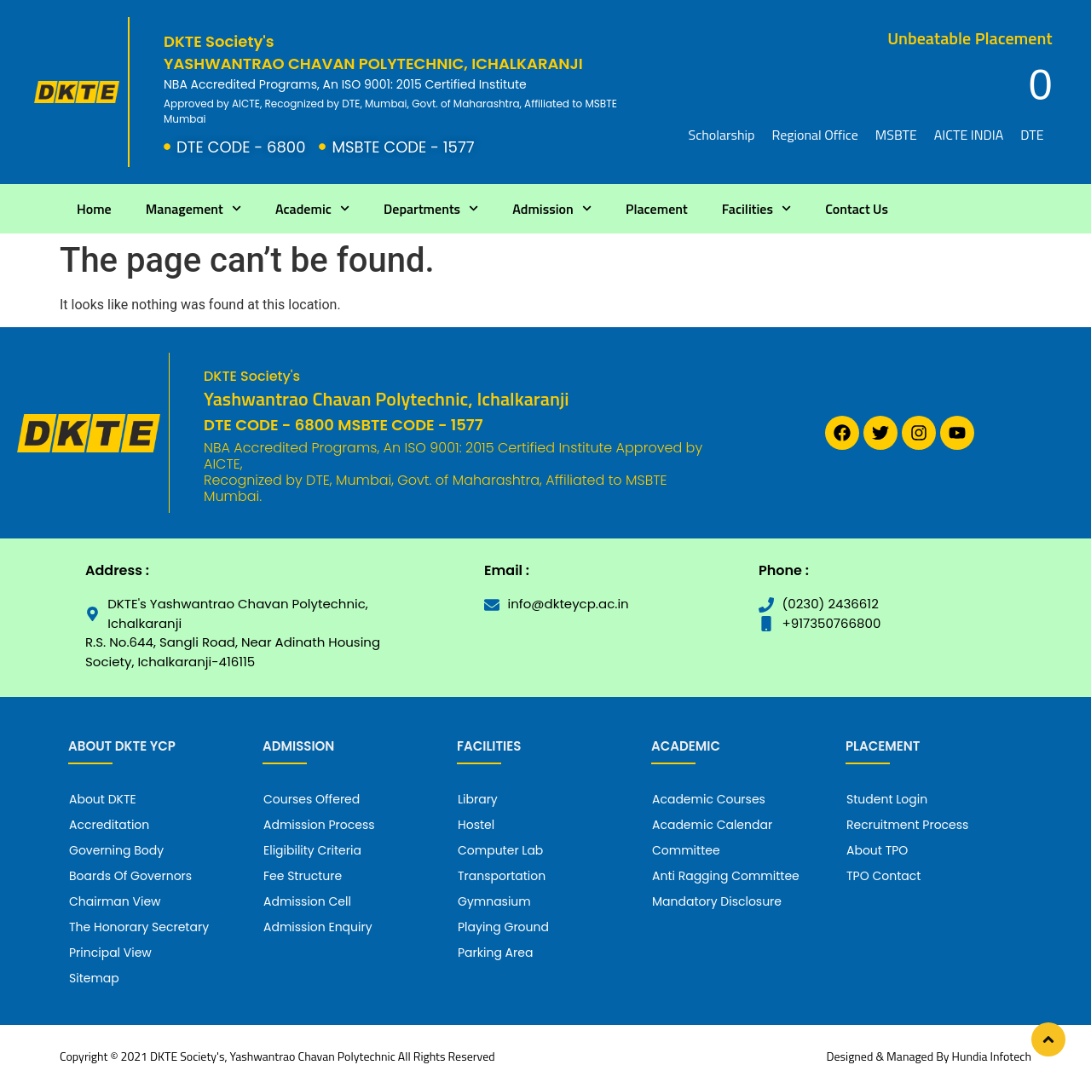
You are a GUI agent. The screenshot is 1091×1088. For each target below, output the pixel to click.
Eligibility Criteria (312, 850)
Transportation (502, 875)
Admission (552, 208)
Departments (431, 208)
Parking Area (495, 952)
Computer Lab (500, 850)
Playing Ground (503, 926)
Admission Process (319, 824)
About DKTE (102, 799)
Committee (686, 850)
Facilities (756, 208)
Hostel (476, 824)
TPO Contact (883, 875)
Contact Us (856, 209)
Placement (657, 209)
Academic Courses (708, 799)
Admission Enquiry (317, 926)
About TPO (877, 850)
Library (478, 799)
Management (193, 208)
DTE (1031, 134)
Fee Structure (302, 875)
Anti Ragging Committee (725, 875)
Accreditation (109, 824)
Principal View (110, 952)
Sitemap (94, 978)
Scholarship (722, 134)
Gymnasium (494, 901)
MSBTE (896, 134)
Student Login (886, 799)
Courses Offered (311, 799)
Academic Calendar (712, 824)
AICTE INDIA (969, 134)
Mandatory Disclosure (717, 901)
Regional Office (814, 134)
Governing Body (116, 850)
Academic (312, 208)
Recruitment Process (907, 824)
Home (94, 209)
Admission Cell (307, 901)
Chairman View (115, 901)
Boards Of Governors (130, 875)
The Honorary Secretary (139, 926)
